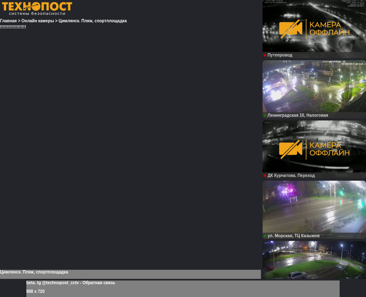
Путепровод (278, 55)
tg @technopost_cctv (58, 282)
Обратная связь (98, 282)
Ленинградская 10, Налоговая (296, 115)
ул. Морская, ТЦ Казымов (292, 235)
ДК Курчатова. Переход (289, 175)
